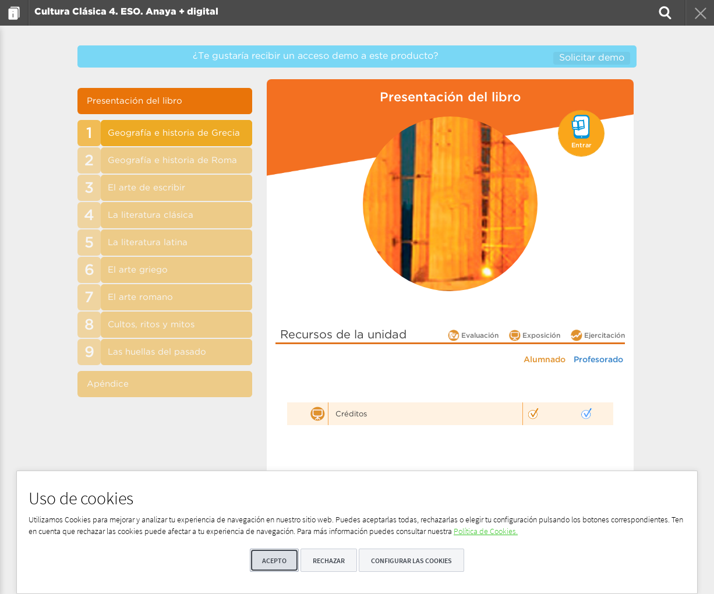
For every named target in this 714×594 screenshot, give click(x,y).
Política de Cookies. (486, 531)
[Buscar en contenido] (663, 13)
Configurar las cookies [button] (411, 560)
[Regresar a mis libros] (699, 13)
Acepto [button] (274, 560)
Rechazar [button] (329, 560)
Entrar (581, 145)
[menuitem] (14, 13)
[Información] (14, 13)
